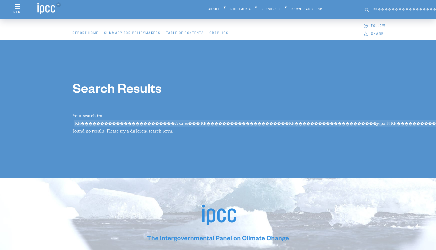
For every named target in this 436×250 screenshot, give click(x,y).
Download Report (308, 9)
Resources (271, 9)
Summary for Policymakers (132, 33)
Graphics (219, 33)
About (214, 9)
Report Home (86, 33)
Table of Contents (185, 33)
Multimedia (240, 9)
